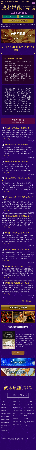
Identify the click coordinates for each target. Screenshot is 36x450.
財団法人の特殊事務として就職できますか (18, 216)
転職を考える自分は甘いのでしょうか (17, 249)
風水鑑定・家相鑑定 (7, 413)
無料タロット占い (28, 404)
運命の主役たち (5, 419)
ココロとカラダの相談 (18, 414)
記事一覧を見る (26, 301)
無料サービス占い (28, 401)
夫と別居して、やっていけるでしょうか (18, 266)
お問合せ (26, 425)
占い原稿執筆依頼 (17, 410)
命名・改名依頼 (17, 421)
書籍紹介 (26, 418)
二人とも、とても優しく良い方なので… (18, 128)
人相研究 (4, 410)
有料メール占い (17, 404)
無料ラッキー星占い (29, 407)
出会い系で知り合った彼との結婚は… (17, 144)
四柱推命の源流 (5, 422)
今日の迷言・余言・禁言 (6, 426)
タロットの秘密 (5, 416)
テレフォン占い (17, 401)
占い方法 (4, 404)
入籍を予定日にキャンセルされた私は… (18, 161)
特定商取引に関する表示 (29, 422)
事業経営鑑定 (16, 407)
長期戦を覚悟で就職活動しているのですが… (19, 283)
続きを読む (7, 139)
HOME (3, 401)
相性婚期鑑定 (16, 418)
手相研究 (4, 407)
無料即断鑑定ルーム (29, 410)
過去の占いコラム (6, 430)
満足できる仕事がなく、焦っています (17, 233)
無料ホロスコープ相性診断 (29, 414)
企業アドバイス (17, 424)
